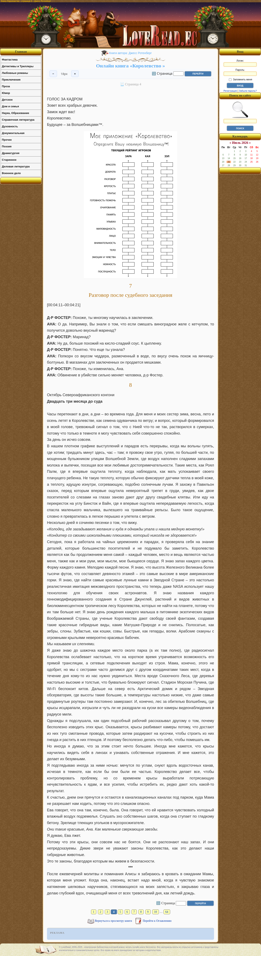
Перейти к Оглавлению (157, 920)
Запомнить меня (240, 79)
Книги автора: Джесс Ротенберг (130, 53)
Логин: (240, 63)
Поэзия (6, 146)
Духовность (10, 126)
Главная (21, 51)
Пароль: (240, 72)
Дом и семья (10, 106)
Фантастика (10, 59)
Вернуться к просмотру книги (114, 920)
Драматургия (10, 153)
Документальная (13, 133)
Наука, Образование (15, 113)
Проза (6, 86)
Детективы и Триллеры (17, 66)
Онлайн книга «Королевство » (130, 65)
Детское (7, 99)
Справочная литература (18, 119)
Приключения (11, 79)
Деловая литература (16, 166)
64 (166, 911)
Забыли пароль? (248, 91)
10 (155, 911)
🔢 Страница (162, 73)
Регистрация (230, 91)
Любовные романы (15, 73)
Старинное (9, 159)
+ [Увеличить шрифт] (75, 73)
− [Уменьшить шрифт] (53, 73)
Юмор (6, 93)
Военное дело (11, 173)
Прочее (7, 139)
